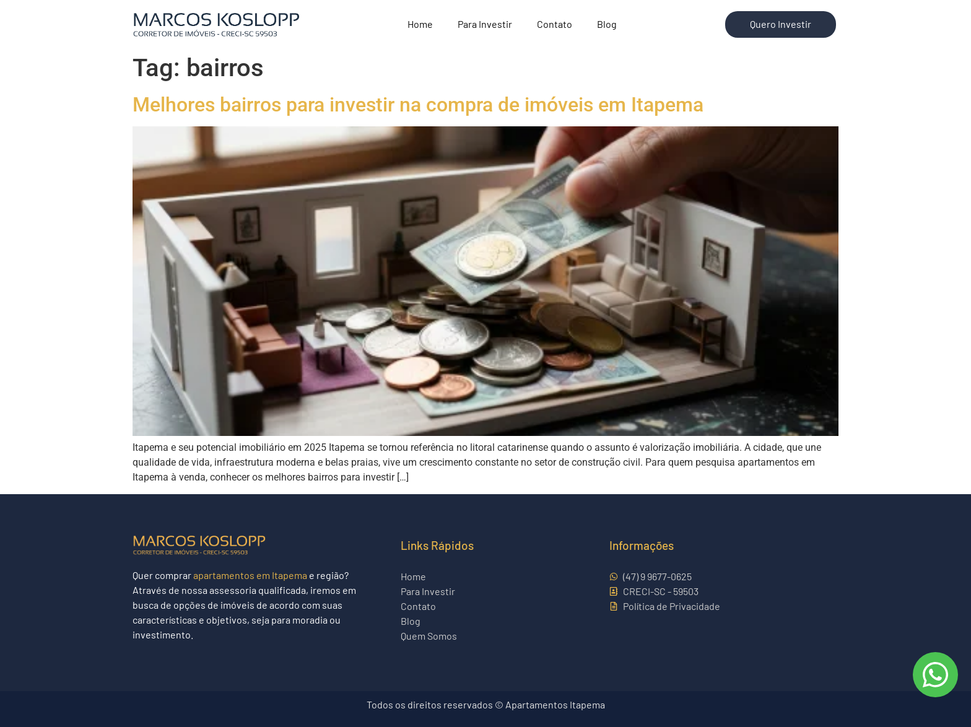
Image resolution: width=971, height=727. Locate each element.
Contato (554, 24)
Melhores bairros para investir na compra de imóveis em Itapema (418, 104)
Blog (607, 24)
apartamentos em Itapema (250, 575)
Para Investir (485, 24)
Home (420, 24)
